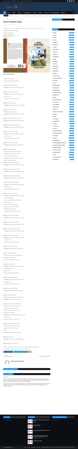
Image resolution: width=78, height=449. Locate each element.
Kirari (64, 97)
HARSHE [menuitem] (19, 12)
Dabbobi (64, 61)
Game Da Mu (13, 1)
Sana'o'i (64, 114)
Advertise (26, 1)
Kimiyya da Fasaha (64, 92)
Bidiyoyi (64, 51)
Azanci (64, 47)
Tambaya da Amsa (63, 447)
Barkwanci (64, 49)
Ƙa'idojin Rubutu (64, 157)
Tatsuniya (64, 118)
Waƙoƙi (64, 138)
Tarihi (64, 116)
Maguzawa (64, 106)
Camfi (64, 59)
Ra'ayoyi (64, 109)
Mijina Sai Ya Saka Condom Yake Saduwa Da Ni (41, 420)
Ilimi (64, 83)
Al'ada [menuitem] (8, 12)
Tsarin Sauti (64, 121)
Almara (64, 42)
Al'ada (64, 40)
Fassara (64, 63)
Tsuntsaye (64, 126)
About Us (8, 1)
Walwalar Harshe (64, 130)
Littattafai (64, 102)
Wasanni (64, 135)
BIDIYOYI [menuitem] (34, 12)
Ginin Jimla (64, 71)
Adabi (64, 35)
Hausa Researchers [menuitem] (55, 12)
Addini (64, 37)
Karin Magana (64, 90)
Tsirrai (64, 123)
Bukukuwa (64, 56)
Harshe (64, 73)
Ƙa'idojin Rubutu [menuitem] (27, 12)
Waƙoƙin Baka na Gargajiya (64, 142)
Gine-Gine (64, 68)
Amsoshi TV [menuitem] (63, 12)
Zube (64, 154)
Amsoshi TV (64, 44)
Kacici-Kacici (64, 87)
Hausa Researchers (64, 78)
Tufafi (64, 128)
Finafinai (64, 66)
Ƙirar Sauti (64, 159)
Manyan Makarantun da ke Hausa (47, 447)
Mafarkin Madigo (36, 425)
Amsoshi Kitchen (7, 24)
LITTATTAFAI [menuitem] (46, 12)
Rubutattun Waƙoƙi (64, 111)
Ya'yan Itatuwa (64, 150)
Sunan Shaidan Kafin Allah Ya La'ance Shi (41, 430)
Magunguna (64, 104)
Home (4, 1)
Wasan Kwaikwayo (64, 133)
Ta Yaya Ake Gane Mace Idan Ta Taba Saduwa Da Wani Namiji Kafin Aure (40, 436)
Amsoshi (10, 447)
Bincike (64, 54)
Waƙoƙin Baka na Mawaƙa (10, 19)
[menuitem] (4, 12)
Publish (22, 1)
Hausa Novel (64, 75)
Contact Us (31, 1)
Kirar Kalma (64, 95)
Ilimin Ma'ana (64, 85)
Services (18, 1)
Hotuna (64, 80)
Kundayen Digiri (64, 99)
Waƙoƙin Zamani (64, 147)
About (29, 447)
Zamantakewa (64, 152)
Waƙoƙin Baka (64, 140)
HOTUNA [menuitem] (40, 12)
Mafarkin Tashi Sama (37, 440)
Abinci (64, 32)
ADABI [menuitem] (14, 12)
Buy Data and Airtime (71, 447)
